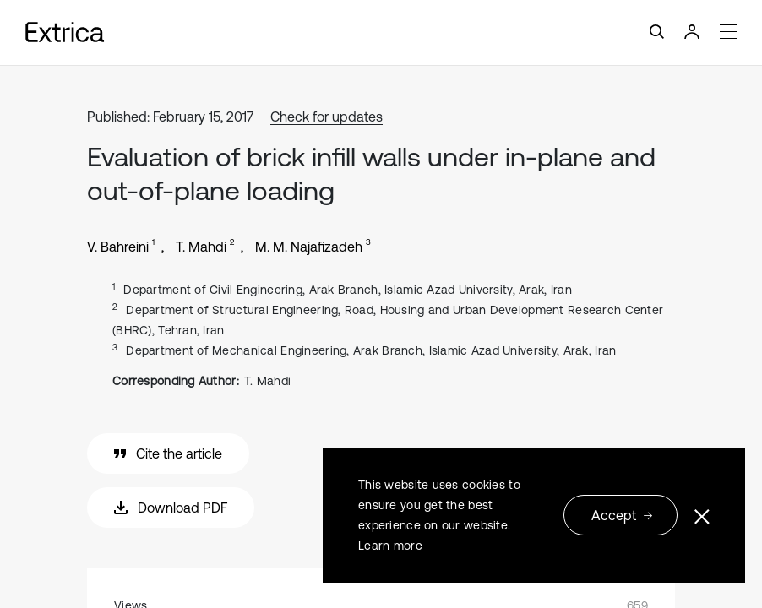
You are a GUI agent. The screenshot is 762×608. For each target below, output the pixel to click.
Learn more (390, 545)
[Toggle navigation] (381, 32)
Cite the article (168, 453)
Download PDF (170, 507)
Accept (622, 515)
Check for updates (326, 116)
